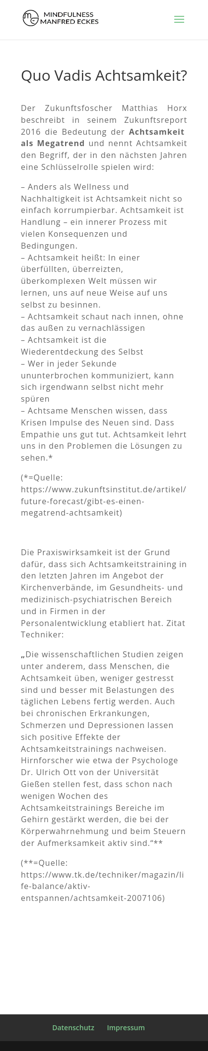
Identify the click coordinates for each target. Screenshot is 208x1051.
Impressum (125, 1027)
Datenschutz (73, 1027)
